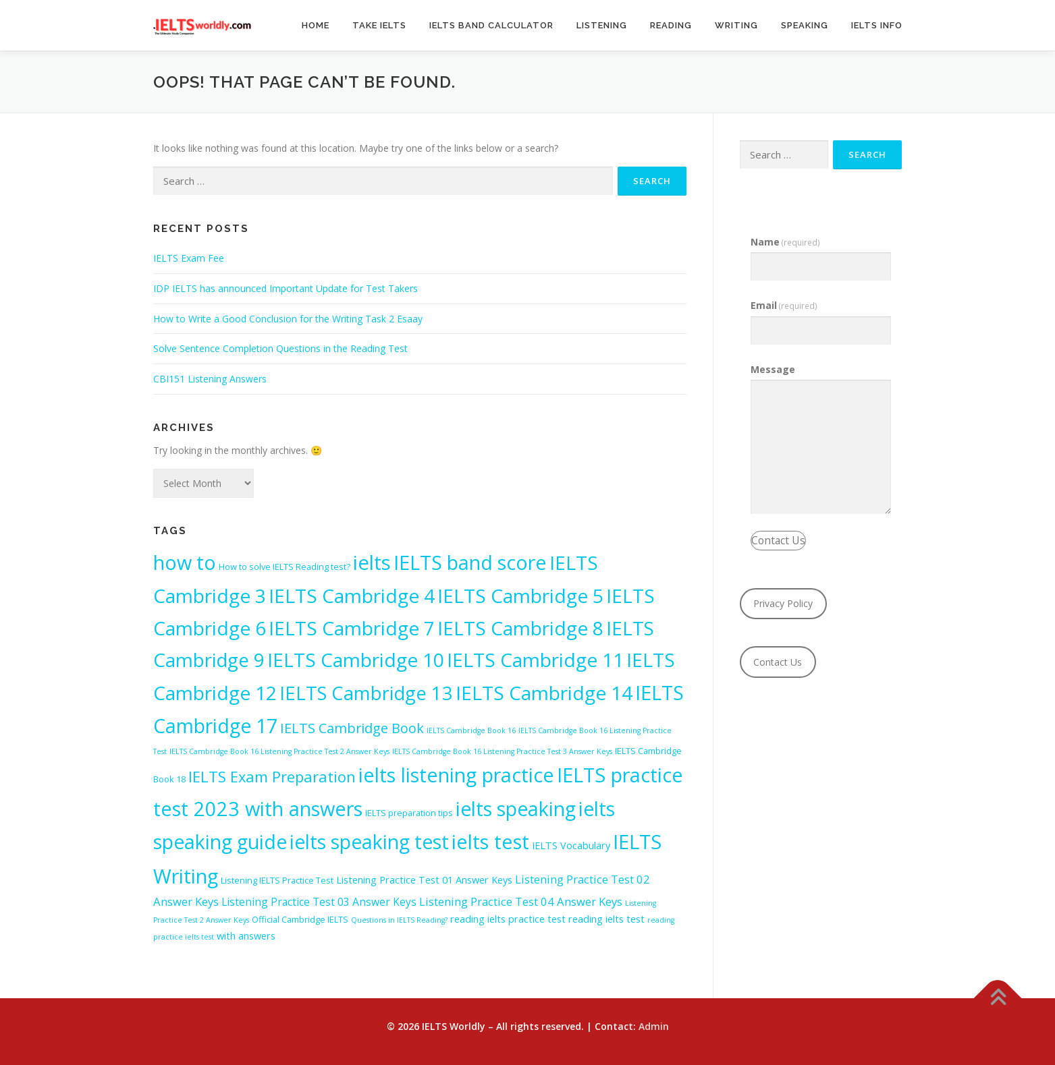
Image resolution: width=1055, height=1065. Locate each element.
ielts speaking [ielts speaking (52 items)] (516, 809)
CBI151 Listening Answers (210, 378)
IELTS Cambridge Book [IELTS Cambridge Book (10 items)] (352, 728)
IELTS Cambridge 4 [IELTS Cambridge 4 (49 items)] (352, 595)
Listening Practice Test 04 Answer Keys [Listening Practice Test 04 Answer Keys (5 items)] (520, 901)
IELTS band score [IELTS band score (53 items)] (470, 562)
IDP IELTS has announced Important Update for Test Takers (285, 288)
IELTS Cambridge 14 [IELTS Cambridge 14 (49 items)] (544, 693)
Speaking (804, 25)
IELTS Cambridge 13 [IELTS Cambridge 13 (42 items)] (366, 693)
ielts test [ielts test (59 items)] (490, 841)
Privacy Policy (783, 603)
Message (773, 369)
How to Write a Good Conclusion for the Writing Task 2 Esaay (288, 318)
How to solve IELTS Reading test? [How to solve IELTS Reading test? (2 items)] (284, 566)
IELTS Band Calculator (491, 25)
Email (784, 305)
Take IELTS (379, 25)
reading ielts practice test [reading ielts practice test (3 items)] (508, 919)
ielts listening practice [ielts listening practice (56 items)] (456, 774)
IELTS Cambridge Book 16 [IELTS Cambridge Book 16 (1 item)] (471, 730)
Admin (654, 1026)
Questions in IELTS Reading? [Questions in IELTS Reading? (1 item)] (399, 920)
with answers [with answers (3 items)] (246, 935)
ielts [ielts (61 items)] (372, 562)
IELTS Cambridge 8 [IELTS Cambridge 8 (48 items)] (520, 628)
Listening (601, 25)
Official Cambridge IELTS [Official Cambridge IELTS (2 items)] (300, 919)
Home (315, 25)
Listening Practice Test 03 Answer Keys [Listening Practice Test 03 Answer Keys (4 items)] (318, 901)
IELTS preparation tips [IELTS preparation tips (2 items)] (409, 813)
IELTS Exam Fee (188, 258)
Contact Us (778, 540)
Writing (736, 25)
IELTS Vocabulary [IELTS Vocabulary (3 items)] (571, 845)
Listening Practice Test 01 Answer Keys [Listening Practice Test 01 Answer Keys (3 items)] (424, 879)
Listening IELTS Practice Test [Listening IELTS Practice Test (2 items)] (277, 880)
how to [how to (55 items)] (184, 562)
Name (786, 241)
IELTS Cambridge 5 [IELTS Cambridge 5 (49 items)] (520, 595)
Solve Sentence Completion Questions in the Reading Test (280, 348)
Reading (671, 25)
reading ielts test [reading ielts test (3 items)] (606, 919)
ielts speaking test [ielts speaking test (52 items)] (369, 842)
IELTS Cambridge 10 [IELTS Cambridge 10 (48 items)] (355, 659)
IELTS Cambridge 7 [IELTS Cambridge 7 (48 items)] (352, 628)
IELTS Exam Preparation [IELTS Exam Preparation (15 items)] (272, 776)
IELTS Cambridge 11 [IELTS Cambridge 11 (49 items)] (535, 659)
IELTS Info (876, 25)
